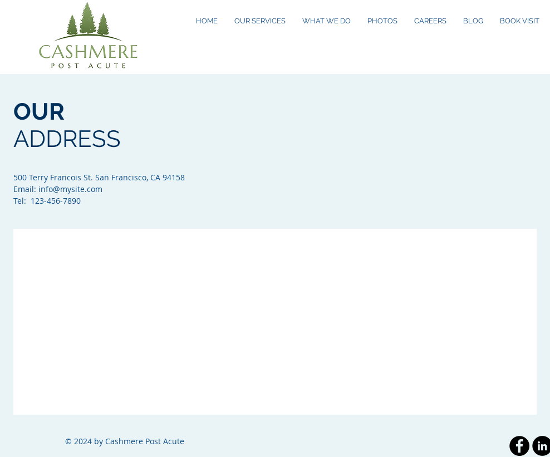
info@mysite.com (70, 189)
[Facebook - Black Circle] (519, 446)
